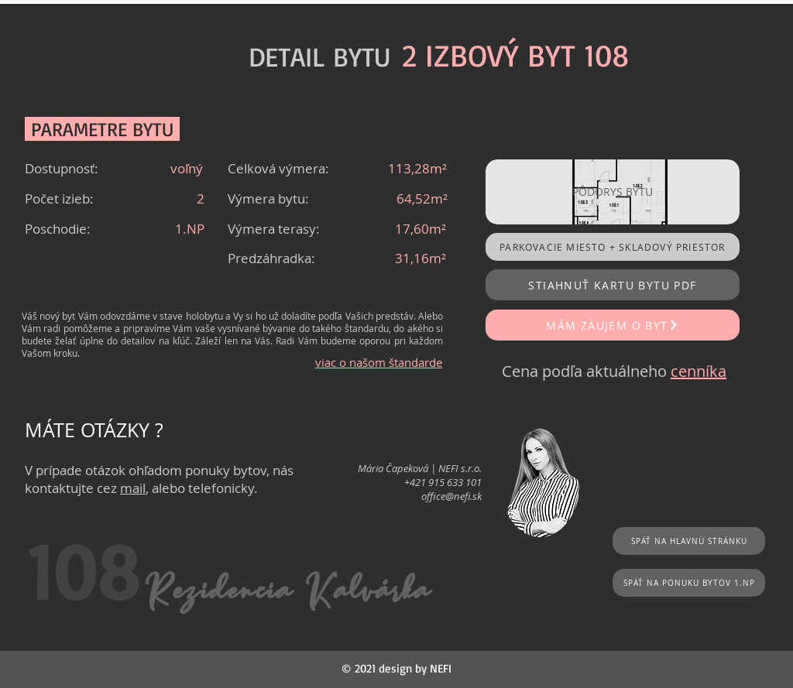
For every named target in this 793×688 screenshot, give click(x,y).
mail (133, 488)
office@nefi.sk (451, 496)
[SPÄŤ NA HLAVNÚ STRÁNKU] (689, 541)
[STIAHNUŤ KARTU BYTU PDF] (613, 284)
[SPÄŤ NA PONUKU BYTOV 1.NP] (689, 583)
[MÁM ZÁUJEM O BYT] (613, 325)
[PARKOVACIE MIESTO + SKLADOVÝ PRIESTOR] (613, 247)
